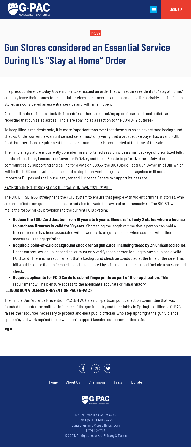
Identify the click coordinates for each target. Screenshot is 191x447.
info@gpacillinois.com (104, 425)
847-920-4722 (95, 430)
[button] (153, 9)
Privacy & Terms (115, 435)
